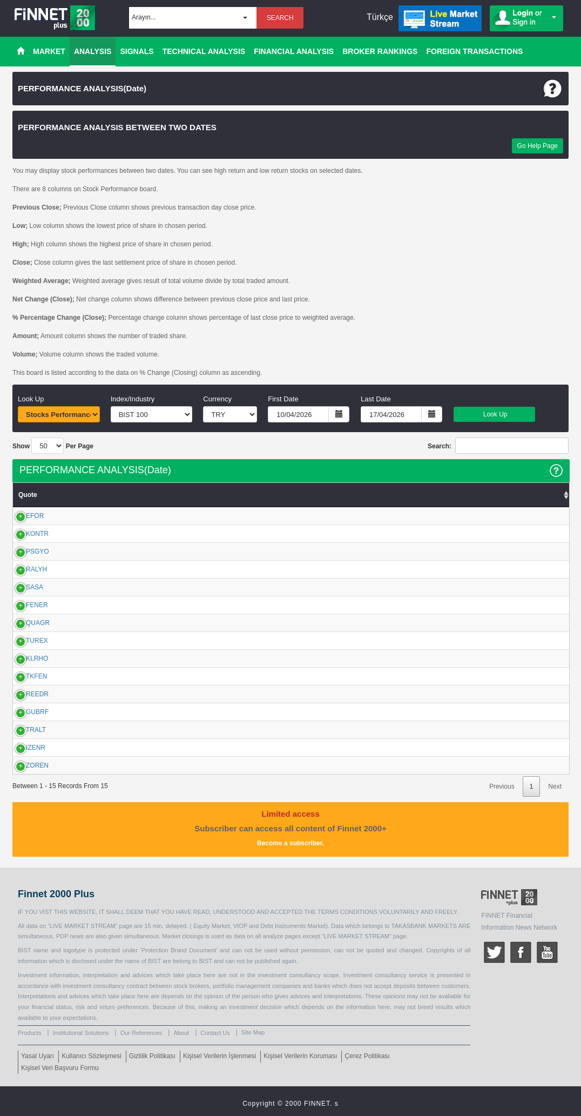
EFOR (23, 516)
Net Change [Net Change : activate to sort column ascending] (334, 495)
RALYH (24, 569)
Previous (502, 786)
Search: (498, 446)
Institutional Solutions (81, 1033)
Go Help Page (537, 146)
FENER (25, 605)
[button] (192, 18)
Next (555, 786)
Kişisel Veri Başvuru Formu (60, 1068)
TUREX (25, 640)
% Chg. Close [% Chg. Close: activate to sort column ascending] (406, 495)
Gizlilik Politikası (152, 1056)
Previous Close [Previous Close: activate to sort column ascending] (107, 495)
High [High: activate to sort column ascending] (194, 495)
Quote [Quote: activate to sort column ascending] (27, 495)
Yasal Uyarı (37, 1056)
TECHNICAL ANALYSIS (204, 51)
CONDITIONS (358, 912)
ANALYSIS (93, 51)
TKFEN (24, 676)
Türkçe (380, 17)
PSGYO (25, 551)
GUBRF (25, 712)
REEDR (25, 694)
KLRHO (25, 658)
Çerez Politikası (366, 1056)
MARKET (49, 51)
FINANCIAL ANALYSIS (294, 51)
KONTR (25, 533)
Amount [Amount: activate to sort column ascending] (480, 495)
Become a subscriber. (290, 843)
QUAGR (26, 623)
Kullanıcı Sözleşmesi (91, 1056)
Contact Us (214, 1033)
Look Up (494, 414)
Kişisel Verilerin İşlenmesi (219, 1056)
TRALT (24, 730)
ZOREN (25, 765)
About (181, 1033)
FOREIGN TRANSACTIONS (474, 51)
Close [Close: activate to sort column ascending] (234, 495)
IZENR (23, 747)
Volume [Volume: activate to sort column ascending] (551, 495)
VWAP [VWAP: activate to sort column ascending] (276, 495)
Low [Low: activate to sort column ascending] (158, 495)
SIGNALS (136, 51)
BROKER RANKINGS (379, 51)
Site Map (253, 1032)
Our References (141, 1033)
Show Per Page (52, 446)
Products (29, 1033)
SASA (22, 587)
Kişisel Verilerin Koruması (300, 1056)
